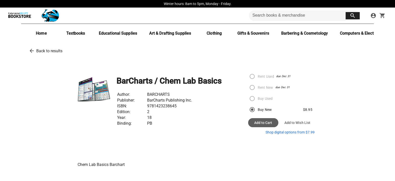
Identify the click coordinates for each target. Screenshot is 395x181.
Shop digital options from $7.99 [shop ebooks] (290, 132)
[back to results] (31, 50)
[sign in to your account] (373, 15)
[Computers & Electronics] (362, 33)
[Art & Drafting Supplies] (170, 33)
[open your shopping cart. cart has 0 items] (382, 15)
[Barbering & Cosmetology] (304, 33)
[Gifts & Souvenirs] (253, 33)
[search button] (353, 15)
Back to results (49, 51)
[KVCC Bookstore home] (32, 16)
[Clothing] (214, 33)
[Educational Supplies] (118, 33)
